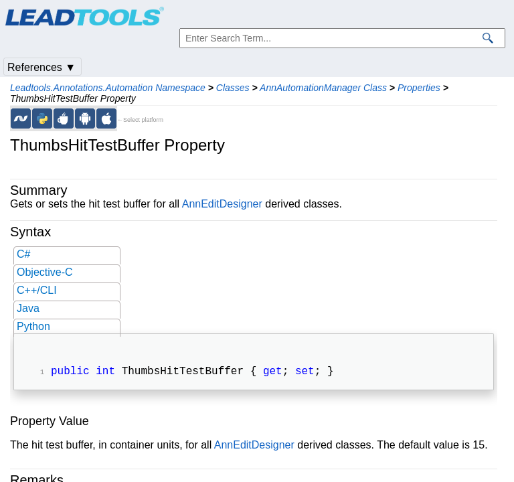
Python (33, 326)
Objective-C (45, 272)
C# (23, 254)
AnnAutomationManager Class (323, 87)
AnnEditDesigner (222, 204)
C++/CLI (37, 290)
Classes (233, 87)
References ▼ (41, 67)
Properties (419, 87)
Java (28, 308)
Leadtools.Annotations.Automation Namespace (107, 87)
